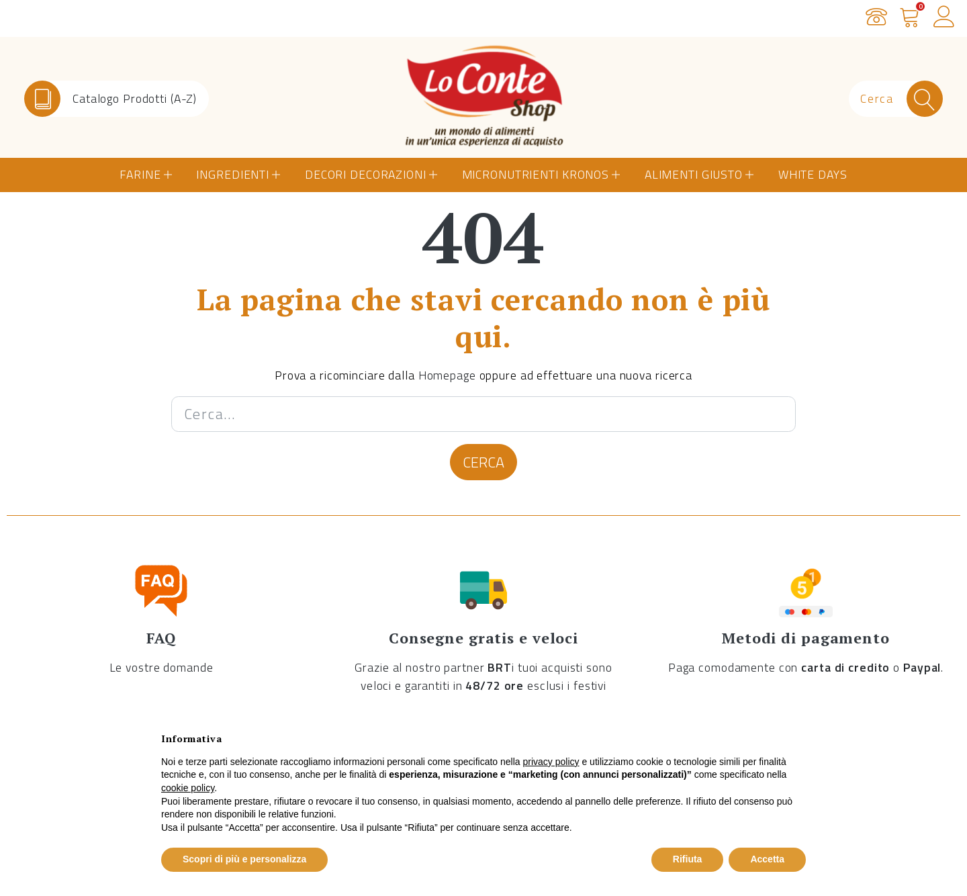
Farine (140, 174)
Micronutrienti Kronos (535, 174)
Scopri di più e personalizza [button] (244, 859)
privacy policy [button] (551, 761)
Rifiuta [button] (687, 859)
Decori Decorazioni (365, 174)
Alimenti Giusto (694, 174)
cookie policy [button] (187, 787)
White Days (812, 174)
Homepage (447, 375)
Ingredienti (232, 174)
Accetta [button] (767, 859)
